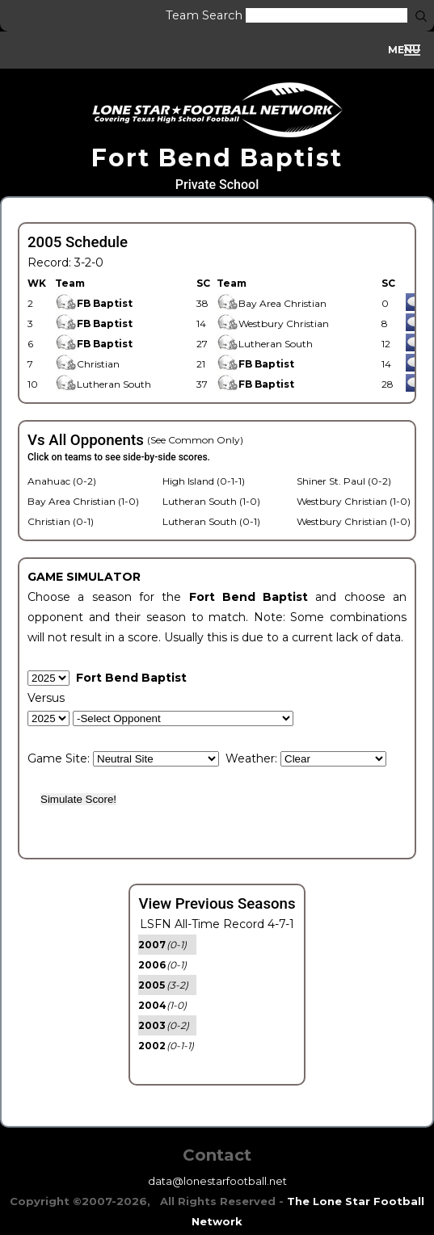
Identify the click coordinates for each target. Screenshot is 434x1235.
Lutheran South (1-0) (211, 501)
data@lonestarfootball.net (217, 1180)
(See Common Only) (195, 440)
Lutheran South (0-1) (211, 521)
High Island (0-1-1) (203, 481)
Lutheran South (265, 344)
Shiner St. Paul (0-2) (344, 481)
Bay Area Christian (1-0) (83, 501)
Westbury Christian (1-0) (354, 501)
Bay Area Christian (272, 303)
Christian (87, 364)
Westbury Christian (273, 323)
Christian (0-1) (60, 521)
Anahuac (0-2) (61, 481)
